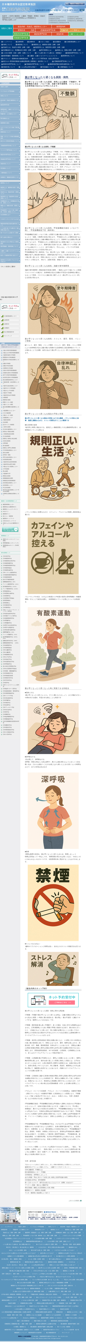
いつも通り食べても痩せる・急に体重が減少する (10, 229)
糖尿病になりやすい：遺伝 (74, 1312)
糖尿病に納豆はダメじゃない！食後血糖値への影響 (53, 1282)
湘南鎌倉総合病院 (8, 478)
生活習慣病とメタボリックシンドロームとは (17, 1238)
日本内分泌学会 (7, 709)
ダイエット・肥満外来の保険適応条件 (15, 58)
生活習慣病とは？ (6, 214)
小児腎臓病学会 (7, 623)
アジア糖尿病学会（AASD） (11, 588)
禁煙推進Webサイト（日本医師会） (11, 546)
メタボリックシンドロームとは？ (10, 219)
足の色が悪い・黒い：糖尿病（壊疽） (12, 1259)
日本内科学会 (6, 556)
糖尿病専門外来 (40, 34)
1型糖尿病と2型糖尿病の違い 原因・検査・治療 (18, 1323)
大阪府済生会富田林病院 (10, 462)
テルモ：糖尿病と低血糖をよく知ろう (37, 1193)
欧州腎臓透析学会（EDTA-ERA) (10, 637)
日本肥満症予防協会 (8, 598)
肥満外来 (21, 30)
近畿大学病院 (6, 363)
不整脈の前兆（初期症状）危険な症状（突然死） (44, 1294)
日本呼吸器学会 (7, 664)
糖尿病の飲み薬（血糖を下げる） (34, 1262)
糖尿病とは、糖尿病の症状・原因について (10, 188)
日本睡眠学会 (6, 714)
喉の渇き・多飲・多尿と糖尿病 (72, 1244)
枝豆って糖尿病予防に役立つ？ (9, 255)
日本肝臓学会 (6, 700)
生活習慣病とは (17, 1241)
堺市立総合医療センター (10, 457)
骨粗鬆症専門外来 (21, 38)
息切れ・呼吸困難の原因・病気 (73, 1268)
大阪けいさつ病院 (8, 415)
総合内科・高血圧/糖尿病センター (9, 101)
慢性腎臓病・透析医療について (13, 56)
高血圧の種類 (12, 1303)
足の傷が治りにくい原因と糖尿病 (65, 1256)
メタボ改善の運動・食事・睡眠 (43, 1238)
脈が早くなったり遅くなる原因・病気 (49, 1268)
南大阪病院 (6, 445)
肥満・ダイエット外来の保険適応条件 (10, 137)
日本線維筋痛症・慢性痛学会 (11, 691)
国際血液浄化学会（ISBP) (10, 640)
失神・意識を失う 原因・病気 (10, 1273)
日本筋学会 (6, 682)
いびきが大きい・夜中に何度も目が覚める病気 (51, 1247)
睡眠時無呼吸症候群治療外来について (62, 64)
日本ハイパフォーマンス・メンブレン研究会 (11, 610)
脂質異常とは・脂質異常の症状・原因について (10, 197)
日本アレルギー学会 (8, 707)
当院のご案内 (6, 28)
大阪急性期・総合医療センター (11, 382)
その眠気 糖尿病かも (19, 1326)
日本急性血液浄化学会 (9, 613)
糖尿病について (23, 44)
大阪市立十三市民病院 (9, 388)
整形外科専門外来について (12, 64)
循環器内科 (60, 27)
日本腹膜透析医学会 (8, 618)
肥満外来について (69, 56)
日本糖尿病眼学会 (8, 563)
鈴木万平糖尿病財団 (8, 579)
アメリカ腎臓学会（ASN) (10, 634)
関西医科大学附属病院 (9, 357)
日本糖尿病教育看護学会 (10, 575)
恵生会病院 (6, 452)
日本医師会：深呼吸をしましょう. (36, 1175)
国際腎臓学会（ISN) (8, 632)
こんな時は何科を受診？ (28, 67)
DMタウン (6, 511)
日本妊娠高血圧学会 (8, 661)
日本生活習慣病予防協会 (10, 668)
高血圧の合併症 (64, 1309)
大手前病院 (6, 469)
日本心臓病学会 (7, 650)
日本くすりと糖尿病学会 (10, 572)
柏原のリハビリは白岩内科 (53, 1315)
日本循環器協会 (7, 647)
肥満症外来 (59, 1312)
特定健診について (48, 67)
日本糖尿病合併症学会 (9, 560)
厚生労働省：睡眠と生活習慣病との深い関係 (39, 1187)
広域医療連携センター (73, 42)
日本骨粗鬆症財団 (8, 675)
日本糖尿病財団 (7, 577)
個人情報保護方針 (7, 332)
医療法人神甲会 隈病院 (9, 448)
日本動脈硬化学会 (8, 654)
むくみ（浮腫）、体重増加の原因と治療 (56, 1288)
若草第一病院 (6, 455)
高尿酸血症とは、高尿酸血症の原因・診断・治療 (19, 50)
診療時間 (20, 42)
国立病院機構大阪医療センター (11, 407)
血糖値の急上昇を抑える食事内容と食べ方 (40, 1256)
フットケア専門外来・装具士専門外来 (46, 58)
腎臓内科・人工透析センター (73, 30)
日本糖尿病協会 (7, 567)
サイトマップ (6, 336)
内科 (33, 30)
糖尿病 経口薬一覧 (15, 1262)
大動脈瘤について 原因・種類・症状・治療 (19, 1297)
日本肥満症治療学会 (8, 593)
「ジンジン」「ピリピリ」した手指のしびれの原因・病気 (40, 1273)
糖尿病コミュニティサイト (10, 509)
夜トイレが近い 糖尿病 (63, 1326)
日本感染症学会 (7, 727)
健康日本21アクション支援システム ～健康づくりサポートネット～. (48, 1167)
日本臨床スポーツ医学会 (10, 688)
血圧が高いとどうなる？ (47, 1253)
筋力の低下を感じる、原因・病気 (40, 1250)
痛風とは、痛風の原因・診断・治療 (69, 50)
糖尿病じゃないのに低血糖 (33, 1315)
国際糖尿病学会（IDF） (9, 581)
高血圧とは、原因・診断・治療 (11, 1232)
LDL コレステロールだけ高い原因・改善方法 (60, 1285)
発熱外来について (9, 67)
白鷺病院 (5, 397)
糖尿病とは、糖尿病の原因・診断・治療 (46, 44)
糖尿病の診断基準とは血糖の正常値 (46, 1323)
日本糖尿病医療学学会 (9, 565)
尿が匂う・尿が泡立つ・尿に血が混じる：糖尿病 (20, 1247)
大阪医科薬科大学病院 (9, 355)
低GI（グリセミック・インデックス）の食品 (48, 1297)
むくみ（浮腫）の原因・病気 (36, 1259)
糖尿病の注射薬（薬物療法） (56, 1262)
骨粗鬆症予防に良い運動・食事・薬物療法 (54, 1300)
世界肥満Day (6, 602)
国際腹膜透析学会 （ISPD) (10, 643)
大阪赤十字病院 (7, 392)
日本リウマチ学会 (8, 695)
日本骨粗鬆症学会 (8, 673)
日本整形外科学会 (8, 678)
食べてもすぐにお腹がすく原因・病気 (46, 1244)
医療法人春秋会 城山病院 (10, 438)
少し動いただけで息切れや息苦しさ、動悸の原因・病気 (28, 1291)
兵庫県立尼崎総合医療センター (11, 494)
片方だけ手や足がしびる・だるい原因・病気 (45, 1270)
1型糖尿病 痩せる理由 (26, 1303)
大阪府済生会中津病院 (9, 395)
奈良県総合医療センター (10, 482)
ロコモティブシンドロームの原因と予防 (24, 1276)
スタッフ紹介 (45, 42)
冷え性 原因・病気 (71, 1297)
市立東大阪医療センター (10, 429)
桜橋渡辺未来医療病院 (9, 480)
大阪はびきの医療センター (10, 466)
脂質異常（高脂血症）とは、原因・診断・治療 (38, 1232)
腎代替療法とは (46, 50)
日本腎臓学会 (6, 620)
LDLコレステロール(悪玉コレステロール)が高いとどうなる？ (18, 1253)
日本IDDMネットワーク (9, 521)
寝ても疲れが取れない (7, 237)
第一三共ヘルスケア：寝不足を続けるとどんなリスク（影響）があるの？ (49, 1182)
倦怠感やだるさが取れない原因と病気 (10, 242)
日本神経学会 (6, 702)
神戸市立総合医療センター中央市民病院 (11, 490)
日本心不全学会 (7, 657)
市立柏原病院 (6, 436)
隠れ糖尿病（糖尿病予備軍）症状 (70, 1323)
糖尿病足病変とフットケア (9, 1300)
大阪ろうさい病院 (8, 404)
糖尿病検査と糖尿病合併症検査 (59, 1321)
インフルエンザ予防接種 (7, 91)
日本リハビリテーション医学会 (11, 685)
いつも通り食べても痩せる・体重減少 (49, 53)
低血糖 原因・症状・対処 (14, 1315)
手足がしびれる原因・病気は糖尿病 (74, 1279)
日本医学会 (6, 712)
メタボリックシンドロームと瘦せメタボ (67, 1238)
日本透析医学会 (7, 605)
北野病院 (5, 443)
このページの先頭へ (75, 1200)
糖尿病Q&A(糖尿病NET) (9, 506)
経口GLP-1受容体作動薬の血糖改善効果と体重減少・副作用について (25, 61)
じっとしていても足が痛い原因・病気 (71, 1273)
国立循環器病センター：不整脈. (35, 1172)
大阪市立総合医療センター (10, 385)
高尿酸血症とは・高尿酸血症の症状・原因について (10, 201)
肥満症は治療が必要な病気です (45, 1303)
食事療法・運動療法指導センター (10, 177)
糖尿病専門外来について (75, 53)
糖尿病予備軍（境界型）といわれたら (51, 1318)
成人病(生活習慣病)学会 (9, 666)
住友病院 (5, 422)
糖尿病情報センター (8, 504)
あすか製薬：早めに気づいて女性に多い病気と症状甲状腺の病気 (46, 1177)
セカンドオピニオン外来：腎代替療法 (10, 128)
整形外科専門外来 (21, 34)
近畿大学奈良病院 (8, 365)
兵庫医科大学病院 (8, 368)
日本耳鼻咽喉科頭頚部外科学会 (11, 722)
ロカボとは (72, 1262)
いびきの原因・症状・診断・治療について (17, 53)
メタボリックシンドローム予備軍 (71, 1235)
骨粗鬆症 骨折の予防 (76, 1300)
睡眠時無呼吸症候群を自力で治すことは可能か (66, 1306)
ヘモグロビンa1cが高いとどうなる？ (64, 1250)
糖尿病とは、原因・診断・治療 (74, 1229)
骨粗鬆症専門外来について (35, 64)
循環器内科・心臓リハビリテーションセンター (10, 110)
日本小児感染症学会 (8, 732)
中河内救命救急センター (10, 450)
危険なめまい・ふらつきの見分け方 (15, 1306)
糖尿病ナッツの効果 (71, 1315)
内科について (7, 44)
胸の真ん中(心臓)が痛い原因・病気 (19, 1270)
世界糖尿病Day (7, 591)
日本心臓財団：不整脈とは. (34, 1170)
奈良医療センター (8, 485)
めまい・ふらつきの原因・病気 (17, 1250)
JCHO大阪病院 (7, 413)
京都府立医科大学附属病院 (10, 372)
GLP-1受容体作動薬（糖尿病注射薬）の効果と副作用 (16, 1312)
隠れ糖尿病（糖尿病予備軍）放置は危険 (41, 1326)
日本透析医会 (6, 607)
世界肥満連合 (6, 600)
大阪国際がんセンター (9, 410)
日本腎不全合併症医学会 (10, 625)
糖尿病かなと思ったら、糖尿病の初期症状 (28, 1288)
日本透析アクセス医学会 (10, 615)
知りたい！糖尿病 (8, 516)
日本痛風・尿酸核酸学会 (10, 671)
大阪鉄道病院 (6, 420)
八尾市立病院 (6, 427)
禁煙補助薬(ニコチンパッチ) (11, 543)
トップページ (7, 42)
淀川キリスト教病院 (8, 424)
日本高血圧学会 (7, 659)
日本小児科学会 (7, 734)
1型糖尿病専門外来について (63, 61)
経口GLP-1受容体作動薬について (10, 141)
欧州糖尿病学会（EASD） (10, 586)
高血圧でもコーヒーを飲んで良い (38, 1306)
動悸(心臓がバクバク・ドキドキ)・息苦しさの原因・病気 (18, 1268)
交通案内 (58, 42)
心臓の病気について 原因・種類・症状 (59, 1291)
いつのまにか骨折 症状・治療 (29, 1300)
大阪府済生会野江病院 (9, 464)
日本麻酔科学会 (7, 725)
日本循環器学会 (7, 645)
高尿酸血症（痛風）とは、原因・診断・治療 (68, 1232)
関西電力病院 (6, 400)
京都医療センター (8, 417)
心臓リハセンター (76, 34)
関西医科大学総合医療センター (11, 360)
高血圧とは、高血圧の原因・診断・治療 (16, 47)
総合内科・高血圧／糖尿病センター (32, 27)
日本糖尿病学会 (7, 558)
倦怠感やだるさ (73, 1247)
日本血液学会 (6, 705)
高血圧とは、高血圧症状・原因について (10, 192)
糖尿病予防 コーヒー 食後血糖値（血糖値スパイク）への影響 (22, 1329)
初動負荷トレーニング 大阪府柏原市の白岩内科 (28, 1332)
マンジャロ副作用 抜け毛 (71, 1329)
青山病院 (5, 471)
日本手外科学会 (7, 680)
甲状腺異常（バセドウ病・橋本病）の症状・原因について (9, 210)
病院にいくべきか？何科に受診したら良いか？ (62, 1265)
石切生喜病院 (6, 441)
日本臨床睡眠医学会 (8, 716)
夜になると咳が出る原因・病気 (26, 1282)
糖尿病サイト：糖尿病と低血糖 (35, 1190)
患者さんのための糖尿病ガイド (11, 524)
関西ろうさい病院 (8, 402)
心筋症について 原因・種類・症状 (72, 1294)
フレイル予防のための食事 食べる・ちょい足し (45, 1279)
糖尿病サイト (6, 513)
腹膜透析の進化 (5, 123)
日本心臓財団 (6, 652)
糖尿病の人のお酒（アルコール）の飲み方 (10, 260)
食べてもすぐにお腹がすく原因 (9, 232)
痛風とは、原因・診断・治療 (10, 1235)
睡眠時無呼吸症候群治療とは (34, 1241)
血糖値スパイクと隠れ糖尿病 (15, 1256)
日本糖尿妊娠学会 (8, 570)
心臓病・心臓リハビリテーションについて (43, 56)
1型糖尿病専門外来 (48, 30)
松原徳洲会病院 (7, 459)
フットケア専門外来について (9, 150)
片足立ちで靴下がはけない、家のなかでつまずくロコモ (55, 1276)
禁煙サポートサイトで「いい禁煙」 (11, 540)
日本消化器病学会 (8, 698)
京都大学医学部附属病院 (10, 370)
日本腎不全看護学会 (8, 627)
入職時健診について (66, 67)
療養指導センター (40, 1229)
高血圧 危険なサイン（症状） (47, 1309)
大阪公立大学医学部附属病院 (11, 352)
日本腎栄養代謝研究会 (9, 630)
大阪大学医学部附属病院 (10, 350)
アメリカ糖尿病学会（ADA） (11, 584)
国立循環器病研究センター (10, 379)
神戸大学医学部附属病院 (10, 375)
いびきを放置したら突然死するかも (25, 1309)
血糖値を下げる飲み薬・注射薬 (74, 1259)
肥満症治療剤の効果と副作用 (44, 1312)
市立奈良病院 (6, 487)
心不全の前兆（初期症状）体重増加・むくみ (13, 1294)
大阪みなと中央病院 (8, 390)
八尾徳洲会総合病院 (8, 434)
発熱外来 (60, 34)
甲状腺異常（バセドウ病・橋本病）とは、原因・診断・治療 (40, 1235)
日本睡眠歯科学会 (8, 719)
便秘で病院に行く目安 (40, 1321)
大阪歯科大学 (6, 473)
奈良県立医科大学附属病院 (10, 377)
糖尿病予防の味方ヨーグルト (51, 1329)
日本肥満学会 (6, 595)
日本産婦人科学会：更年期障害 (35, 1180)
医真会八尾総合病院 (8, 431)
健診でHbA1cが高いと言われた (75, 1318)
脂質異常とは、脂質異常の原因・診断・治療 (50, 47)
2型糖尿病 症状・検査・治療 (67, 1303)
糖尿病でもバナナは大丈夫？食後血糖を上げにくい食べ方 (27, 1285)
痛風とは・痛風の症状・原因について (10, 206)
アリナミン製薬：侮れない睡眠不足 (36, 1185)
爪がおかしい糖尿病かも (30, 1318)
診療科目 (32, 42)
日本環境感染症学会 (8, 729)
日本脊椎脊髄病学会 (8, 693)
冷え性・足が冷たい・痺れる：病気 (17, 1265)
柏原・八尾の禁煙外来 (23, 1321)
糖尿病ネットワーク (8, 518)
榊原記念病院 (6, 476)
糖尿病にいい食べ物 (68, 1270)
